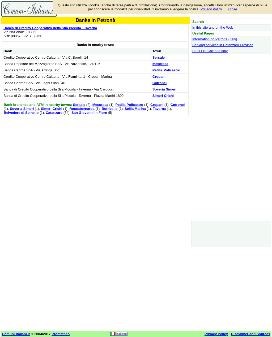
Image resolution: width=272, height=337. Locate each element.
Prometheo (61, 334)
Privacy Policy (211, 9)
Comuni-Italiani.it (16, 334)
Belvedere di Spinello (21, 113)
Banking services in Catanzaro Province (222, 45)
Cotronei (159, 83)
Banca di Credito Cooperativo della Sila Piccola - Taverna (50, 28)
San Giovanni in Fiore (89, 113)
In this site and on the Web (212, 27)
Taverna (159, 109)
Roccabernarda (82, 109)
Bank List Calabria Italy (210, 51)
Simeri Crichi (163, 96)
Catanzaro (54, 113)
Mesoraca (160, 64)
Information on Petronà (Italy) (214, 39)
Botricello (110, 109)
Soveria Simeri (164, 89)
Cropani (158, 77)
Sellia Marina (135, 109)
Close (232, 9)
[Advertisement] (95, 155)
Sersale (158, 57)
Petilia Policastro (166, 70)
